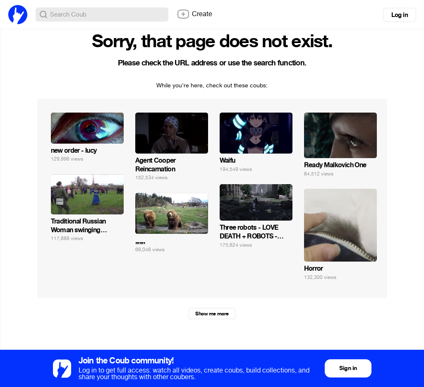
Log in (399, 15)
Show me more (211, 313)
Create (194, 14)
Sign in (348, 368)
